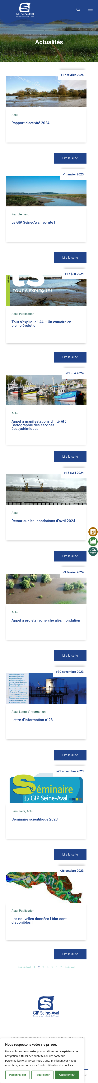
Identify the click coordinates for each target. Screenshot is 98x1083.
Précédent (24, 967)
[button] (78, 9)
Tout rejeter (42, 1074)
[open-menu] (89, 9)
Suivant (69, 967)
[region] (42, 1060)
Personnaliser (17, 1074)
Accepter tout (67, 1074)
